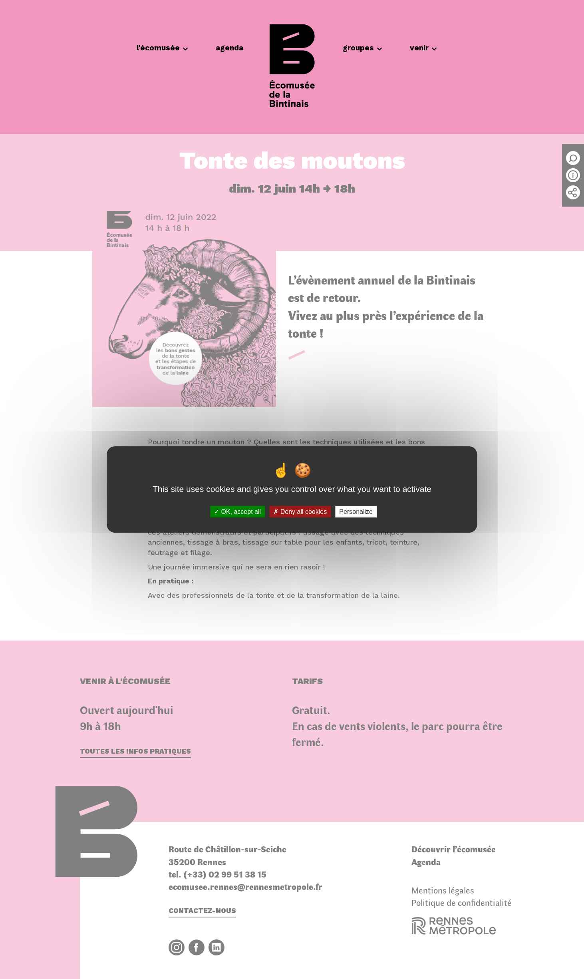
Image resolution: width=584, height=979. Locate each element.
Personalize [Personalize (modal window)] (356, 511)
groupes (362, 47)
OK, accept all (237, 511)
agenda (229, 47)
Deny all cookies (300, 511)
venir (423, 47)
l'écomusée (162, 47)
